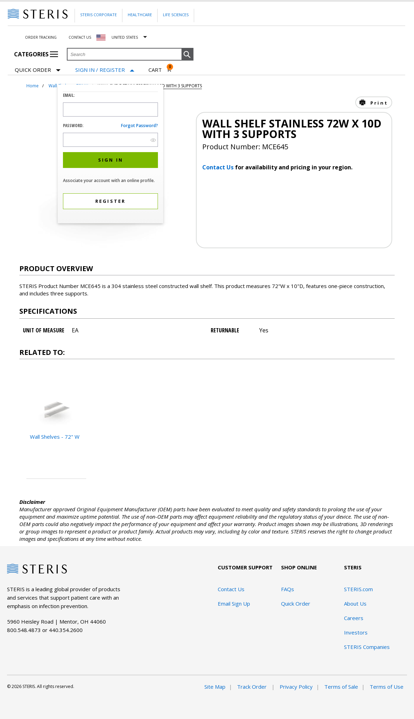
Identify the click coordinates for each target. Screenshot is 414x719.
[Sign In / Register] (104, 70)
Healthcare (140, 14)
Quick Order (37, 70)
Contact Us (80, 37)
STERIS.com (358, 589)
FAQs (287, 589)
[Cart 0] (160, 69)
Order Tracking (41, 37)
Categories (36, 54)
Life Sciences (176, 14)
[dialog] (110, 155)
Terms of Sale (341, 686)
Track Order (252, 686)
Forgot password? (139, 126)
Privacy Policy (296, 686)
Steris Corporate (98, 14)
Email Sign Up (234, 603)
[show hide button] (153, 140)
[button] (187, 55)
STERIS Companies (367, 646)
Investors (356, 632)
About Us (355, 603)
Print (378, 103)
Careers (353, 617)
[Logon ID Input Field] (110, 109)
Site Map (214, 686)
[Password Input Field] (110, 140)
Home (32, 86)
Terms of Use (386, 686)
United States (125, 37)
